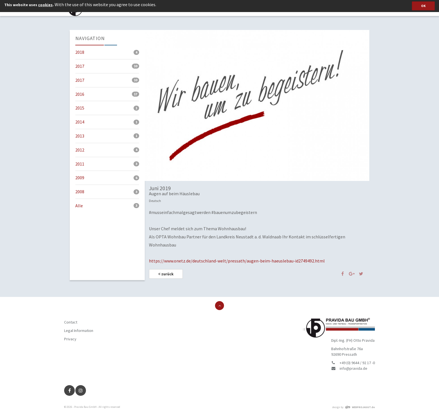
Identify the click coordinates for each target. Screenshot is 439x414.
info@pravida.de (353, 368)
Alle (107, 205)
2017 (107, 66)
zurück (166, 273)
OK (423, 6)
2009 (107, 177)
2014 (107, 122)
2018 (107, 52)
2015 (107, 108)
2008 (107, 191)
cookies (45, 4)
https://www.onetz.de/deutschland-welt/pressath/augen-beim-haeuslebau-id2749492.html (237, 261)
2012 (107, 150)
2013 (107, 136)
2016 (107, 94)
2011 (107, 164)
